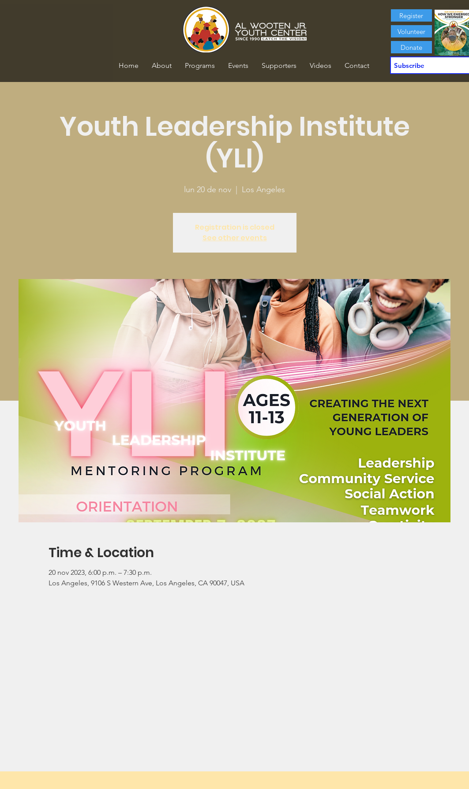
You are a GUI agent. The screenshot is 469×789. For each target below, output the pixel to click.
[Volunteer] (411, 31)
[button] (161, 65)
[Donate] (411, 47)
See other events (235, 238)
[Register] (411, 15)
